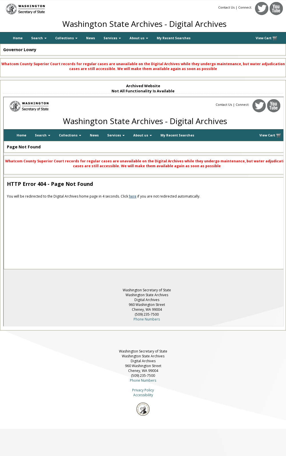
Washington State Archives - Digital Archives (144, 23)
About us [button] (139, 38)
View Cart (266, 38)
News (90, 38)
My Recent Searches (173, 38)
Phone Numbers (143, 380)
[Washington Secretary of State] (54, 7)
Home (18, 38)
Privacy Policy (143, 390)
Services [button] (112, 38)
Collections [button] (66, 38)
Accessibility (143, 395)
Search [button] (39, 38)
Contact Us (226, 7)
